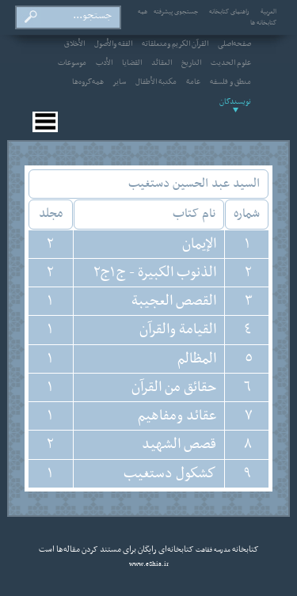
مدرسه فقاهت (212, 550)
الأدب (104, 63)
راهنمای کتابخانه (229, 11)
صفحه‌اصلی (234, 44)
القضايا (132, 63)
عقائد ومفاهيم (177, 416)
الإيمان (199, 244)
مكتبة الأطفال (156, 82)
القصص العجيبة (173, 301)
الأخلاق (74, 44)
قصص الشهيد (179, 444)
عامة (193, 82)
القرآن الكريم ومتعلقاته (175, 44)
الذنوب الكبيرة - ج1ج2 (154, 272)
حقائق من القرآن (173, 387)
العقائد (161, 63)
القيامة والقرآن (177, 329)
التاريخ (191, 63)
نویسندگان (235, 102)
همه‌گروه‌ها (88, 82)
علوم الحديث (231, 63)
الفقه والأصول (113, 44)
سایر (119, 82)
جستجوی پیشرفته (176, 11)
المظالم (196, 359)
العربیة (268, 11)
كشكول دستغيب (170, 473)
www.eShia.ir (149, 564)
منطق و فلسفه (230, 82)
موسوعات (72, 63)
